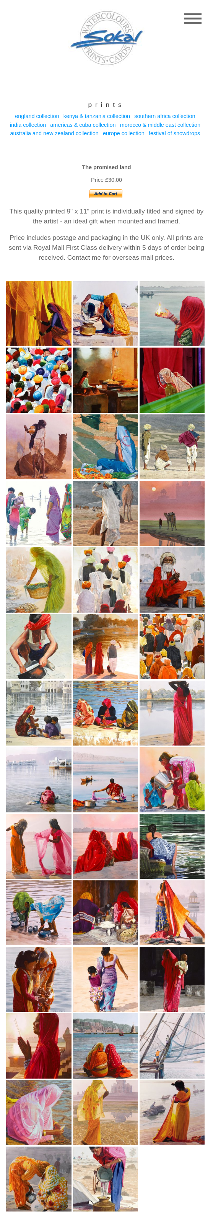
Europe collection (124, 133)
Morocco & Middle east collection (160, 125)
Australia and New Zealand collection (54, 133)
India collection (28, 125)
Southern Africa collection (164, 116)
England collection (37, 116)
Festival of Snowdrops (174, 133)
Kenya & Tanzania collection (96, 116)
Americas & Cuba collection (82, 125)
